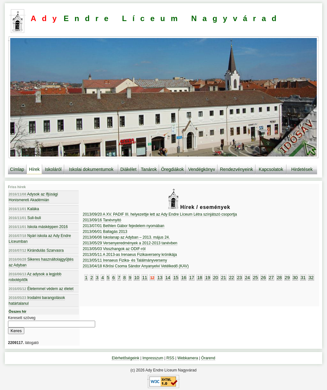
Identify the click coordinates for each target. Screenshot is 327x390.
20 (215, 277)
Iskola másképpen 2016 (38, 227)
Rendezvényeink (236, 169)
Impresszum (152, 358)
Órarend (208, 358)
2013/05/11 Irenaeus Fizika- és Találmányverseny (125, 260)
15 (176, 277)
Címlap (17, 169)
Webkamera (188, 358)
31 (303, 277)
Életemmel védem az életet (41, 289)
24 (247, 277)
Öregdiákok (172, 169)
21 (223, 277)
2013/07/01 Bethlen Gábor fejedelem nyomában (123, 226)
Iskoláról (53, 169)
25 (255, 277)
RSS (170, 358)
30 (295, 277)
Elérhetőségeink (125, 358)
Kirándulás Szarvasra (36, 250)
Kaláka (24, 209)
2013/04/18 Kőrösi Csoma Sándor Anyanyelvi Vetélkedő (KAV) (136, 266)
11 (144, 277)
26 (263, 277)
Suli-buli (25, 218)
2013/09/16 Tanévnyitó (102, 220)
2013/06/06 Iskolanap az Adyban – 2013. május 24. (126, 237)
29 (287, 277)
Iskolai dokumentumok (91, 169)
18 (199, 277)
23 (239, 277)
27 (271, 277)
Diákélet (128, 169)
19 (207, 277)
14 (168, 277)
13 (160, 277)
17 (191, 277)
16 (183, 277)
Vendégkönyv (201, 169)
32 (311, 277)
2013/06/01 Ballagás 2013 (105, 231)
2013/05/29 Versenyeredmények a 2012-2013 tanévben (130, 243)
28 (279, 277)
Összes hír (18, 311)
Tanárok (149, 169)
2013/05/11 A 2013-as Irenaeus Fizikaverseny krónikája (130, 254)
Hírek (34, 169)
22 (231, 277)
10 (136, 277)
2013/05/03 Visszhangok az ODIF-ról (114, 249)
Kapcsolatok (271, 169)
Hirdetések (302, 169)
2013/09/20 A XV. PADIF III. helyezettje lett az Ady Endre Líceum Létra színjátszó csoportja (160, 214)
